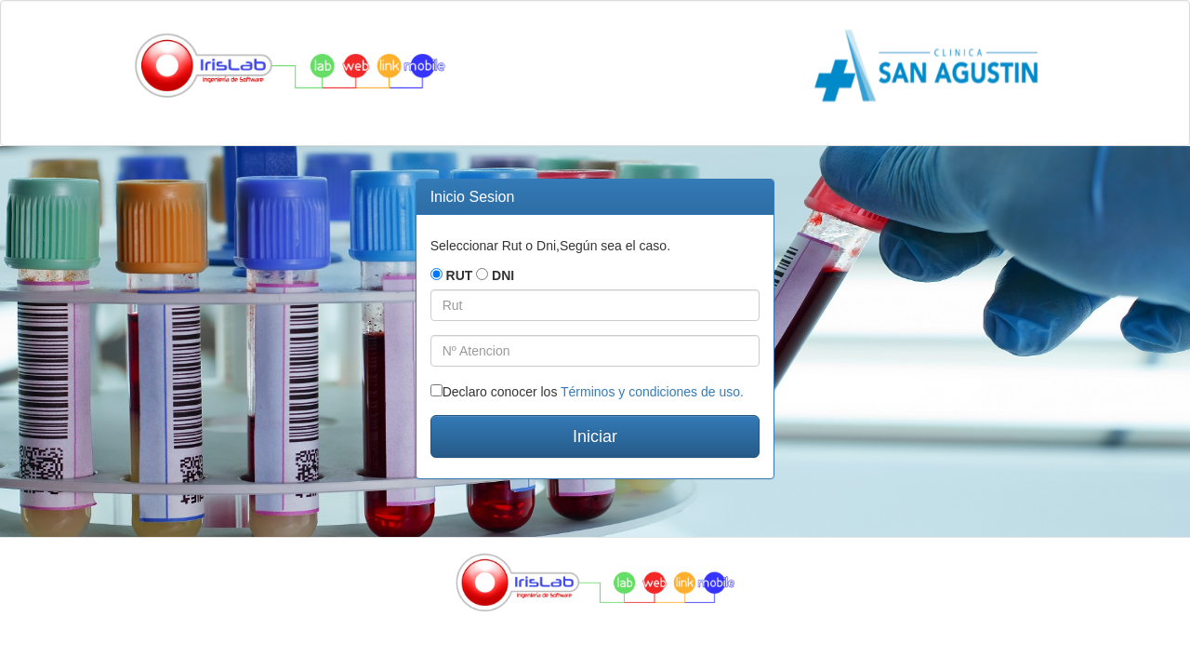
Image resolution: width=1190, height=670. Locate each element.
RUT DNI (472, 275)
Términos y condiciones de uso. (652, 391)
